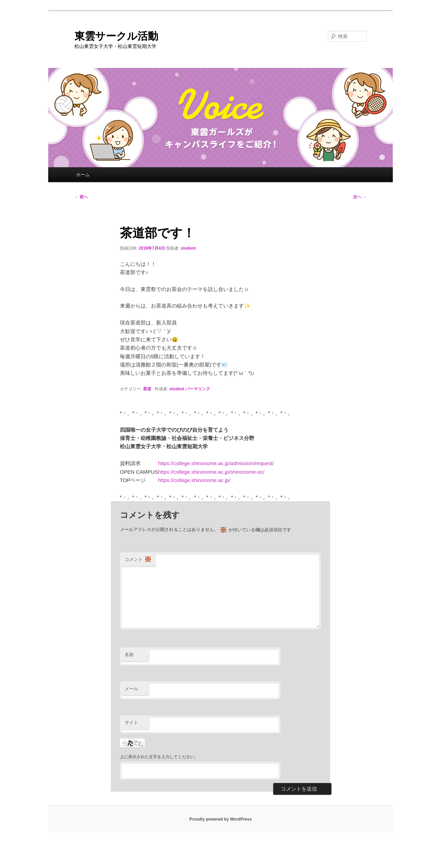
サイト (131, 722)
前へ (81, 196)
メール (131, 688)
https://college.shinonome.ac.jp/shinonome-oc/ (211, 472)
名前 (129, 654)
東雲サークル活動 (116, 36)
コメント (138, 560)
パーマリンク (197, 389)
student (188, 248)
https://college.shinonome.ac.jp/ (194, 480)
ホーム (83, 174)
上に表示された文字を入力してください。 (159, 756)
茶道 (147, 389)
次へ (360, 196)
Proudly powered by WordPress (220, 819)
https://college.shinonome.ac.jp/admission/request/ (216, 463)
